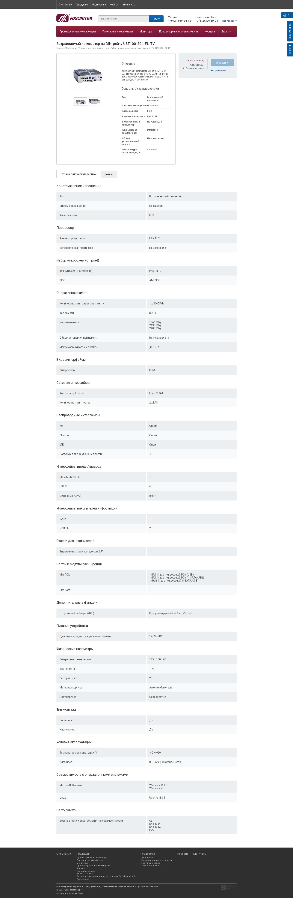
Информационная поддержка (156, 860)
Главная (60, 48)
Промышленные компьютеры (78, 31)
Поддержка (99, 4)
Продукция (82, 4)
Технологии (147, 857)
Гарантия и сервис (150, 863)
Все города (228, 20)
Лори (80, 893)
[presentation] (81, 104)
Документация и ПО (151, 865)
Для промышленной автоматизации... (132, 48)
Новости (114, 4)
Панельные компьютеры (117, 31)
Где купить (129, 4)
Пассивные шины (86, 871)
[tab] (80, 101)
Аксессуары (83, 879)
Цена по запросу (196, 60)
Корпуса (210, 31)
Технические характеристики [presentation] (78, 174)
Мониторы (146, 31)
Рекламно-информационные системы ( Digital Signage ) (106, 876)
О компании (65, 4)
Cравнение (220, 70)
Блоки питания (84, 873)
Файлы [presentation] (109, 174)
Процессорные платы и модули (178, 31)
